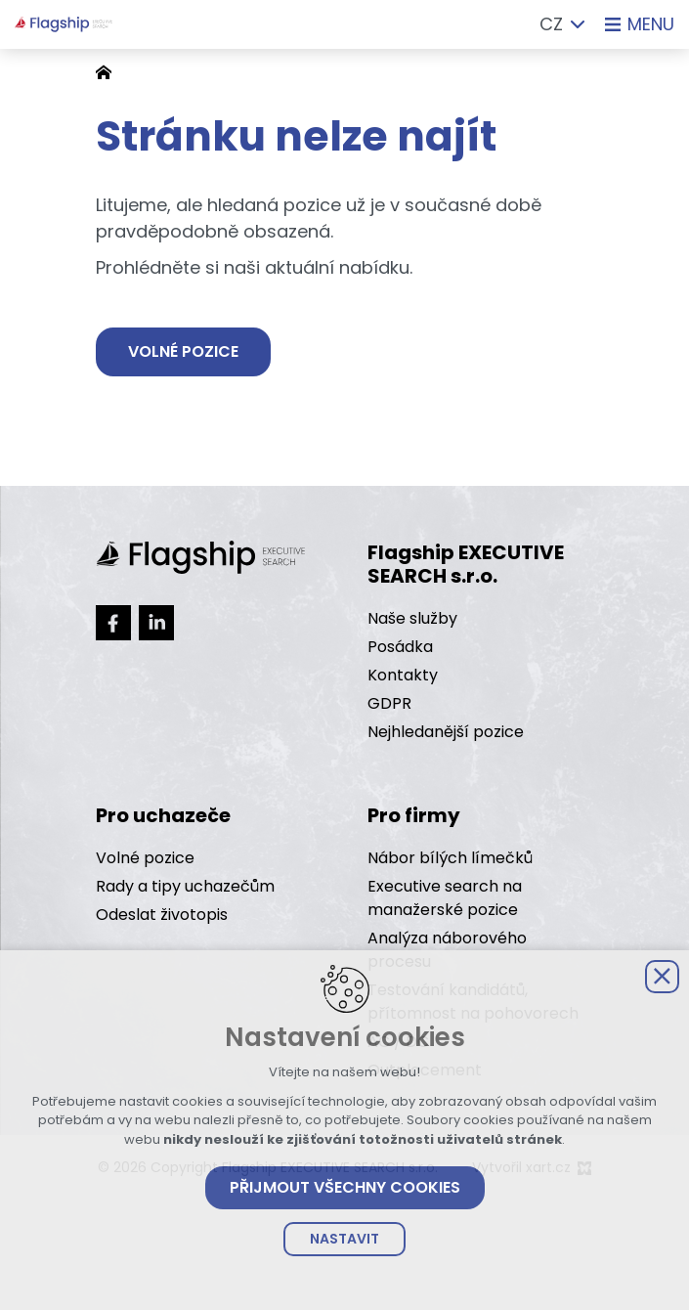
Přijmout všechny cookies (345, 1188)
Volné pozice (183, 352)
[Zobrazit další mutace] (577, 25)
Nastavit (344, 1238)
